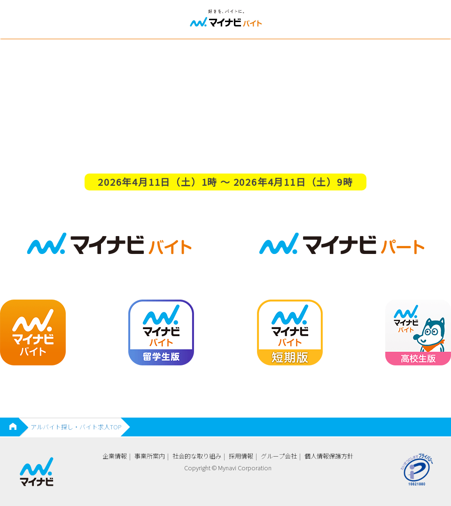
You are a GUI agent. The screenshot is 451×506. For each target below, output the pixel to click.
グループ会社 (279, 455)
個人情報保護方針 (328, 455)
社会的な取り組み (196, 455)
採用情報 (241, 455)
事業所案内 (149, 455)
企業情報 (114, 455)
